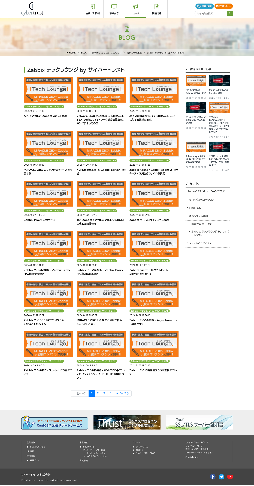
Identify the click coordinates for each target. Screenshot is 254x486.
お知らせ (140, 451)
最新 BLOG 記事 (198, 68)
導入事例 (84, 462)
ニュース (135, 13)
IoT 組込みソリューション (98, 457)
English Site (192, 459)
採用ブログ (35, 462)
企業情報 (31, 444)
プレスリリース (142, 448)
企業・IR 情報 (93, 13)
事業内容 (114, 13)
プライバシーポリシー (195, 447)
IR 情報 (30, 453)
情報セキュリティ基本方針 (198, 451)
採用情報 (31, 458)
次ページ (123, 395)
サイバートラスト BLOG (146, 454)
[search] (209, 14)
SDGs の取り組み (38, 448)
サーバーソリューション (97, 454)
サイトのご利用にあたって (197, 444)
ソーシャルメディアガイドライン (200, 454)
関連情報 (156, 13)
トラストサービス (90, 448)
